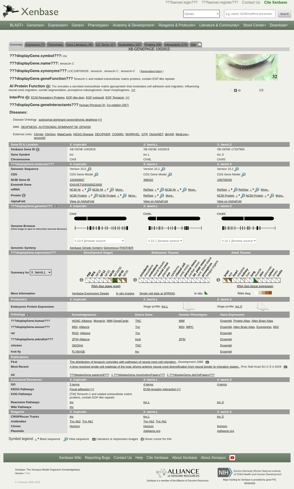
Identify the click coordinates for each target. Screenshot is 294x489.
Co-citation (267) (118, 105)
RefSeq (148, 189)
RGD (75, 333)
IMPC (190, 327)
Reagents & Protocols (176, 25)
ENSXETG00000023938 (86, 184)
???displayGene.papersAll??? (89, 375)
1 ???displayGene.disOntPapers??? (191, 375)
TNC (138, 321)
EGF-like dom (75, 97)
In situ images (125, 293)
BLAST (15, 25)
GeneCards (120, 321)
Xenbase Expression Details (90, 293)
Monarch (99, 321)
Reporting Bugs (97, 458)
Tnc (137, 327)
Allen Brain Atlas (262, 321)
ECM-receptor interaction (160, 389)
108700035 (224, 180)
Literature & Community (218, 25)
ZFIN (75, 339)
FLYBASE (78, 351)
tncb (138, 339)
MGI (75, 327)
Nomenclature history (151, 71)
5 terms (74, 384)
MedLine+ (182, 134)
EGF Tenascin (115, 97)
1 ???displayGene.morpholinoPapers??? (138, 375)
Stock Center (253, 25)
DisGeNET (156, 134)
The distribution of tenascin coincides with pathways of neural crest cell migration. (123, 362)
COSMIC (118, 134)
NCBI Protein (78, 195)
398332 (148, 180)
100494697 (77, 180)
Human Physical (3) (92, 105)
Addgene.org (151, 431)
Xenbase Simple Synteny (86, 248)
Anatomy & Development (133, 25)
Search (284, 14)
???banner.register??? (220, 2)
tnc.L (178, 306)
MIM (109, 321)
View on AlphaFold (82, 201)
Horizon (75, 426)
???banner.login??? (181, 2)
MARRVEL (132, 134)
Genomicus (111, 248)
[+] (133, 90)
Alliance (86, 321)
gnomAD (40, 138)
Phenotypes (97, 25)
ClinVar (38, 134)
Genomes (35, 25)
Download (278, 25)
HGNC (76, 321)
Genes (77, 25)
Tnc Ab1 (87, 421)
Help (139, 458)
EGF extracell (95, 97)
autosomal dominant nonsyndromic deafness (68, 119)
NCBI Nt (75, 189)
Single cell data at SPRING (157, 293)
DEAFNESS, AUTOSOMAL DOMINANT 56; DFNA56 (56, 127)
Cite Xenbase (158, 458)
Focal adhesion (80, 389)
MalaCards (64, 134)
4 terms (148, 384)
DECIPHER (102, 134)
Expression (57, 25)
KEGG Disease (83, 134)
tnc (137, 351)
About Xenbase (184, 458)
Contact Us (251, 2)
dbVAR (169, 134)
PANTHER (126, 248)
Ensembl (226, 321)
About (213, 458)
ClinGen (50, 134)
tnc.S (252, 306)
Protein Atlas (241, 321)
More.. (119, 189)
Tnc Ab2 (75, 421)
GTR (144, 134)
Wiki (196, 44)
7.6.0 (27, 473)
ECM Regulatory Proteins (48, 97)
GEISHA (77, 345)
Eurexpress (264, 327)
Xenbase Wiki (70, 458)
